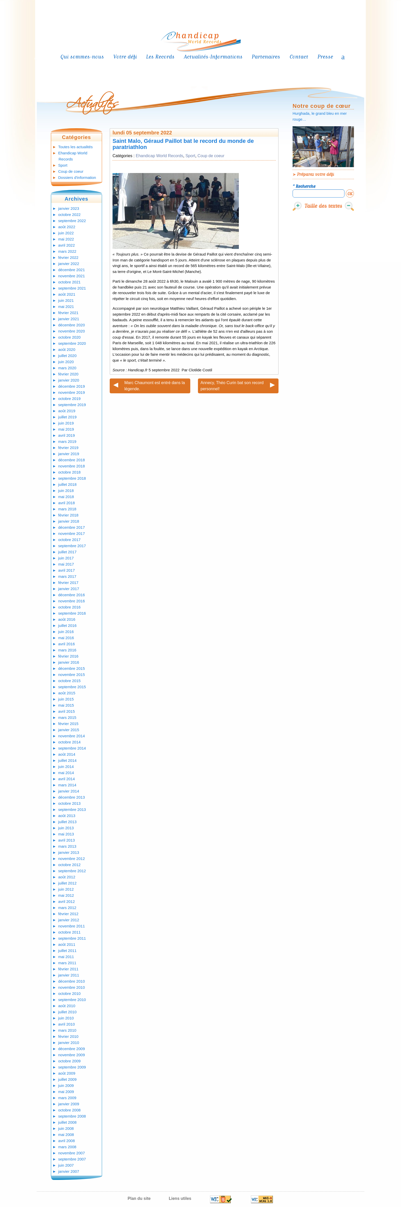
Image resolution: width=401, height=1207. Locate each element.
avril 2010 (66, 1024)
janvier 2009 (68, 1104)
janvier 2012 (68, 920)
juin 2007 (66, 1165)
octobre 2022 (69, 214)
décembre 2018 (71, 460)
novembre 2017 (71, 533)
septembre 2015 (72, 687)
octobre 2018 (69, 472)
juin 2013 (66, 828)
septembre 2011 (72, 938)
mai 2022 (66, 239)
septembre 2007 (72, 1159)
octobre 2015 (69, 681)
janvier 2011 (68, 975)
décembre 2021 (71, 270)
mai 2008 (66, 1134)
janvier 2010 (68, 1042)
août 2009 (66, 1073)
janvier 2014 (68, 791)
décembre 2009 (71, 1049)
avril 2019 (66, 435)
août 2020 (66, 349)
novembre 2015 (71, 674)
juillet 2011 (67, 950)
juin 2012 (66, 889)
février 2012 (68, 914)
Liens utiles (180, 1198)
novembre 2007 (71, 1153)
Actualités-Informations (213, 56)
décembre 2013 (71, 797)
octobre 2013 (69, 803)
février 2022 (68, 257)
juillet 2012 (67, 883)
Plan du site (139, 1198)
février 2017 (68, 582)
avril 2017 (66, 570)
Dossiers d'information (77, 177)
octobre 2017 (69, 539)
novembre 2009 (71, 1055)
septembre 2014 (72, 748)
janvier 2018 (68, 521)
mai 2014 (66, 773)
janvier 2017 (68, 589)
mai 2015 (66, 705)
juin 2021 (66, 300)
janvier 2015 (68, 730)
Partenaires (266, 56)
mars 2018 (67, 509)
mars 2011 (67, 963)
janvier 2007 (68, 1171)
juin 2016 (66, 631)
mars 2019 (67, 441)
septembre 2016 (72, 613)
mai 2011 (66, 957)
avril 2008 (66, 1141)
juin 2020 (66, 362)
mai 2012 (66, 895)
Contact (298, 56)
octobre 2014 (69, 742)
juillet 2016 (67, 625)
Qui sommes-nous (82, 56)
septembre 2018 (72, 478)
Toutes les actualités (75, 147)
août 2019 (66, 411)
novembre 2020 (71, 331)
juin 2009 (66, 1085)
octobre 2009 (69, 1061)
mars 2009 (67, 1098)
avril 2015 (66, 711)
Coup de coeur (70, 171)
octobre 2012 (69, 865)
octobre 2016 (69, 607)
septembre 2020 (72, 343)
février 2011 (68, 969)
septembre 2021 (72, 288)
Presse (325, 56)
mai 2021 (66, 306)
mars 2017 (67, 576)
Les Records (160, 56)
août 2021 (66, 294)
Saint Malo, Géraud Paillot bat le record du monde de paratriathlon (183, 144)
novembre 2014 (71, 736)
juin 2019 (66, 423)
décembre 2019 (71, 386)
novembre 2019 (71, 392)
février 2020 (68, 374)
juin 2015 (66, 699)
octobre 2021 (69, 282)
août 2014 (66, 754)
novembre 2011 (71, 926)
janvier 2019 (68, 454)
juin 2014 (66, 766)
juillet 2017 (67, 552)
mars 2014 (67, 785)
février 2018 (68, 515)
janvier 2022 (68, 263)
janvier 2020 (68, 380)
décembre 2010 (71, 981)
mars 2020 (67, 368)
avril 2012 (66, 901)
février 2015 (68, 723)
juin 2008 (66, 1128)
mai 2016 (66, 638)
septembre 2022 (72, 221)
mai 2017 (66, 564)
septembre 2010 (72, 999)
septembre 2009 (72, 1067)
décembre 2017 (71, 527)
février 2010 (68, 1036)
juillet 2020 (67, 355)
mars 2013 (67, 846)
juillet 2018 (67, 484)
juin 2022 (66, 233)
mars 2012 (67, 907)
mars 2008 (67, 1147)
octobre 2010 (69, 993)
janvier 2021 (68, 319)
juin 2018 (66, 490)
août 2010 (66, 1006)
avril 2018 (66, 503)
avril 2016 (66, 644)
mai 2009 (66, 1091)
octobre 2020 (69, 337)
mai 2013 (66, 834)
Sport (63, 165)
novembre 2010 (71, 987)
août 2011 (66, 944)
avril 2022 (66, 245)
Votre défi (125, 56)
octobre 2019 (69, 398)
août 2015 (66, 693)
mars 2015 (67, 717)
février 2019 (68, 447)
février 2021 (68, 313)
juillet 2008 (67, 1122)
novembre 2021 (71, 276)
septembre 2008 (72, 1116)
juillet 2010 (67, 1012)
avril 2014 (66, 779)
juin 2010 (66, 1018)
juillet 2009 (67, 1079)
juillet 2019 (67, 417)
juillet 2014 (67, 760)
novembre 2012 (71, 858)
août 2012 (66, 877)
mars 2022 (67, 251)
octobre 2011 (69, 932)
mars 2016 (67, 650)
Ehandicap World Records (159, 156)
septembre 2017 (72, 546)
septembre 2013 (72, 809)
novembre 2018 (71, 466)
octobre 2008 (69, 1110)
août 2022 (66, 227)
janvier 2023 (68, 208)
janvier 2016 (68, 662)
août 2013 (66, 815)
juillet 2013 (67, 822)
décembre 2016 (71, 595)
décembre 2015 (71, 668)
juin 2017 (66, 558)
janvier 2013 (68, 852)
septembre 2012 (72, 871)
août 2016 (66, 619)
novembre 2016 (71, 601)
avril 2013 (66, 840)
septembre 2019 (72, 405)
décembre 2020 (71, 325)
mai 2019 (66, 429)
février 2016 (68, 656)
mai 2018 (66, 497)
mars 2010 (67, 1030)
